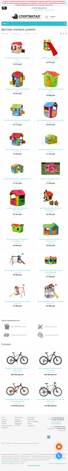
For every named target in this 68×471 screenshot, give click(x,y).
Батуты (30, 423)
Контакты (4, 423)
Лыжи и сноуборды (33, 421)
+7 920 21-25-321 (57, 420)
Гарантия (3, 421)
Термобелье (31, 425)
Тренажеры (31, 419)
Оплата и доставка (6, 425)
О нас (3, 417)
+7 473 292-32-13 (39, 8)
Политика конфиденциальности (58, 463)
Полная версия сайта (34, 465)
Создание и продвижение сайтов (10, 463)
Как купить (4, 419)
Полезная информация (18, 420)
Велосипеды (31, 417)
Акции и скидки (19, 417)
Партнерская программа (18, 424)
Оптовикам (4, 427)
